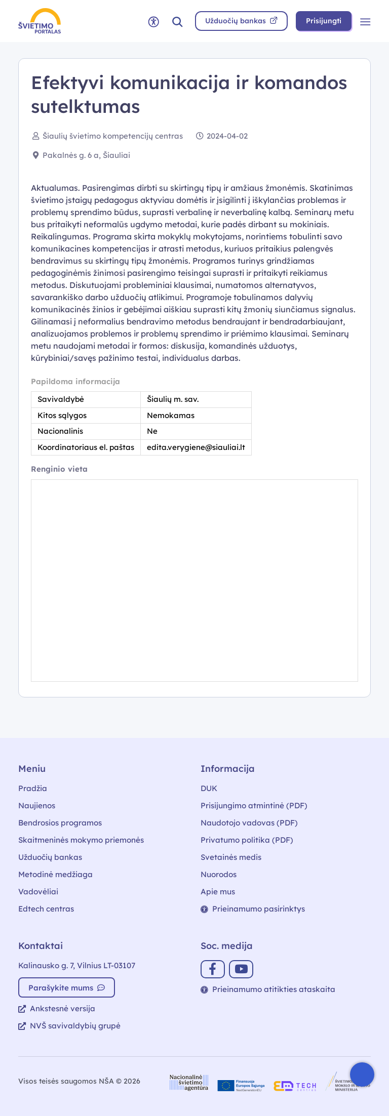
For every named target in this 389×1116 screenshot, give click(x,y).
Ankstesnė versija (56, 1008)
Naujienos (36, 805)
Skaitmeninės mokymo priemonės (81, 840)
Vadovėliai (38, 891)
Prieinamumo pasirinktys (253, 909)
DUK (209, 788)
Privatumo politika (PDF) (247, 840)
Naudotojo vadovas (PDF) (249, 823)
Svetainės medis (231, 857)
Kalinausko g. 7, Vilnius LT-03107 (76, 965)
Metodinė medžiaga (55, 874)
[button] (177, 21)
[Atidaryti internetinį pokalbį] (362, 1074)
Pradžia (32, 788)
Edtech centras (46, 909)
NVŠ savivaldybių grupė (69, 1025)
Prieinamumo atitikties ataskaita (268, 989)
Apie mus (218, 891)
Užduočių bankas (50, 857)
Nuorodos (219, 874)
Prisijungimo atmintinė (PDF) (254, 805)
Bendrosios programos (60, 823)
